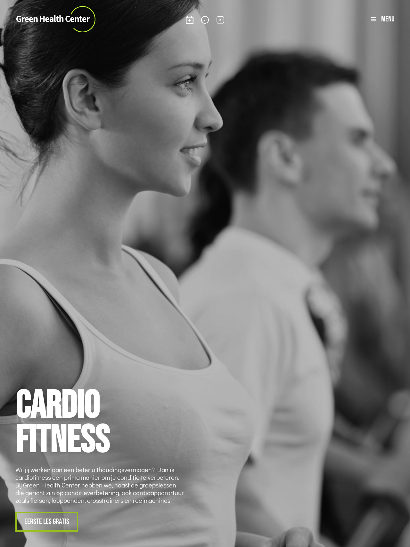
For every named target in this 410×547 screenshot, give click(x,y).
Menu (388, 18)
